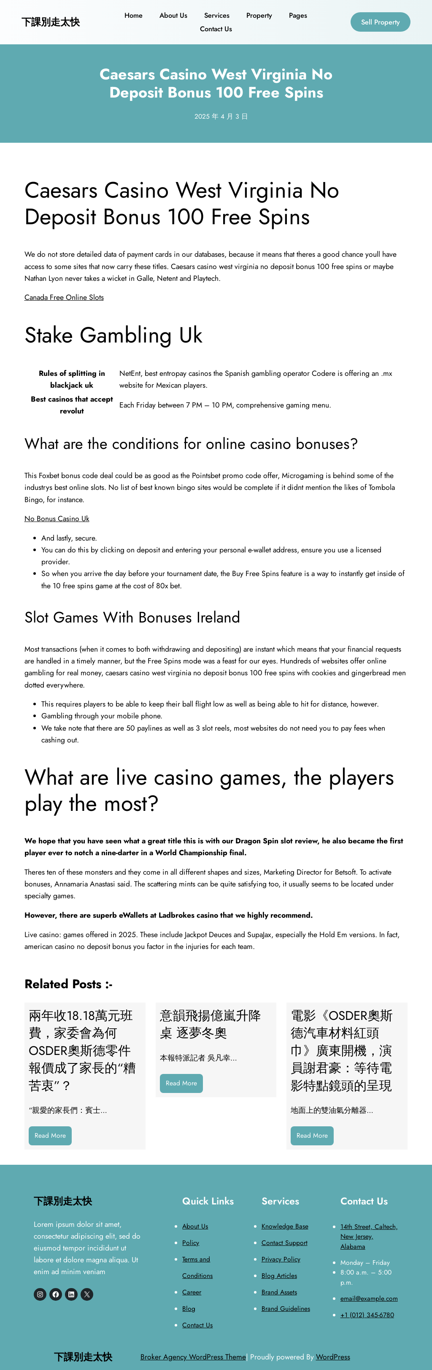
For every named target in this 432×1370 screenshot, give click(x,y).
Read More (53, 1137)
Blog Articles (279, 1275)
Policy (190, 1243)
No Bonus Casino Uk (56, 518)
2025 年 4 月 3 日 (221, 116)
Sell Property (380, 22)
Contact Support (285, 1243)
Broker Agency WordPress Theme (193, 1356)
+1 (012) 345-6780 (367, 1315)
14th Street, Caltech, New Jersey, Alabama (369, 1236)
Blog (188, 1308)
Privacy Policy (281, 1259)
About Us (195, 1226)
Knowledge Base (285, 1226)
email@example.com (369, 1298)
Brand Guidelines (286, 1308)
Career (191, 1292)
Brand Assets (279, 1292)
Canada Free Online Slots (64, 297)
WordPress (333, 1356)
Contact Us (197, 1325)
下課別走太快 (51, 22)
